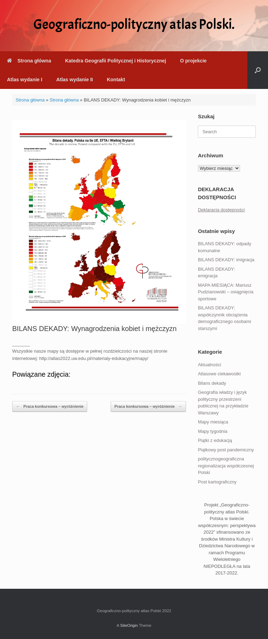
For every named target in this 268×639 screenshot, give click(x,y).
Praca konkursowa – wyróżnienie (49, 406)
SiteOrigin (129, 625)
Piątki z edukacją (215, 440)
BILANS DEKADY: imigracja (226, 259)
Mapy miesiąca (213, 421)
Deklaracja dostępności (221, 209)
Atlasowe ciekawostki (219, 373)
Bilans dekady (212, 383)
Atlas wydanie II (74, 79)
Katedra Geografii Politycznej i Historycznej (115, 60)
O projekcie (193, 60)
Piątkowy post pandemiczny (226, 449)
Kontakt (116, 79)
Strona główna (29, 60)
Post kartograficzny (217, 481)
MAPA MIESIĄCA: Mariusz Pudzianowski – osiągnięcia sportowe (225, 292)
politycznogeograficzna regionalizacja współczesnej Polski (226, 465)
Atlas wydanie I (24, 79)
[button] (257, 70)
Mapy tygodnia (213, 431)
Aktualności (209, 364)
